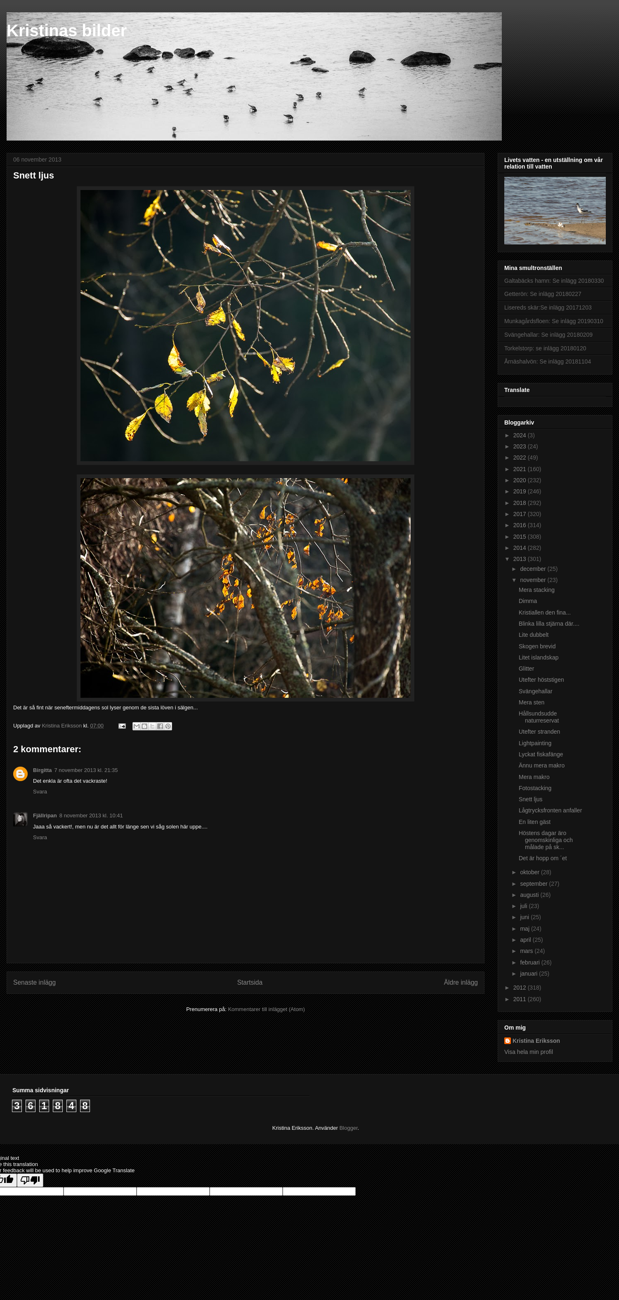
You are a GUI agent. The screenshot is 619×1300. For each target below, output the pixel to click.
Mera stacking (537, 590)
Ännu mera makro (542, 765)
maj (525, 928)
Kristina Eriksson (536, 1040)
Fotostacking (535, 788)
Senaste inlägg (34, 982)
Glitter (526, 668)
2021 (520, 469)
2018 (520, 503)
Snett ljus (531, 799)
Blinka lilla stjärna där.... (549, 623)
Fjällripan (45, 815)
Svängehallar (536, 691)
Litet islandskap (539, 657)
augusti (530, 895)
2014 (520, 547)
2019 (520, 491)
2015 (520, 536)
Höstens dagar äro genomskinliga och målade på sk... (546, 840)
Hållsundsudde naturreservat (539, 717)
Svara (40, 791)
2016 (520, 525)
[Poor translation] (30, 1180)
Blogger (348, 1128)
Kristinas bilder (67, 30)
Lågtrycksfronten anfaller (550, 810)
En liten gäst (534, 822)
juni (525, 917)
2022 (520, 457)
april (526, 939)
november (533, 580)
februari (530, 962)
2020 (520, 480)
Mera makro (534, 777)
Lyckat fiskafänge (541, 754)
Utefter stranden (539, 731)
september (534, 883)
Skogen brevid (537, 646)
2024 (520, 435)
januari (529, 973)
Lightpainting (535, 743)
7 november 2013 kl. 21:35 (86, 770)
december (533, 569)
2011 (520, 999)
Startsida (250, 982)
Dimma (528, 601)
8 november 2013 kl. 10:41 (91, 815)
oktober (530, 872)
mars (527, 951)
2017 (520, 514)
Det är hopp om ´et (543, 858)
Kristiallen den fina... (545, 612)
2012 (520, 987)
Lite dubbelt (533, 634)
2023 (520, 446)
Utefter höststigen (541, 679)
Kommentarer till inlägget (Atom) (266, 1009)
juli (524, 906)
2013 (520, 559)
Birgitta (42, 770)
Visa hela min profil (528, 1052)
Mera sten (531, 702)
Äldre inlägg (461, 982)
